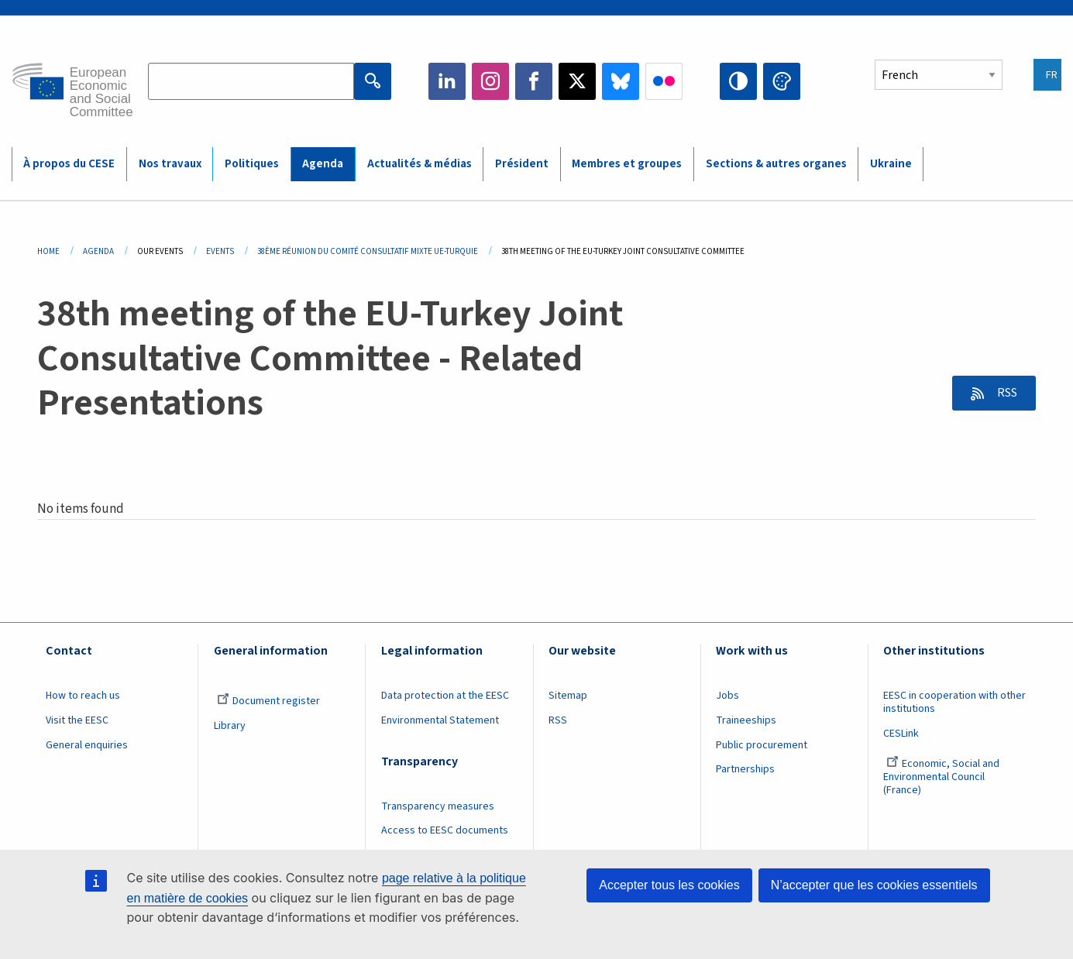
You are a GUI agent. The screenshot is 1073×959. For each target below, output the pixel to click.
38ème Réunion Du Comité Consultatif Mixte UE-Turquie (367, 251)
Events (220, 251)
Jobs (727, 695)
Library (230, 726)
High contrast (738, 81)
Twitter (577, 81)
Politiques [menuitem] (252, 164)
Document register (268, 701)
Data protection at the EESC (445, 695)
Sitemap (568, 695)
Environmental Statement (440, 720)
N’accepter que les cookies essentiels (874, 885)
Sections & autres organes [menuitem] (776, 164)
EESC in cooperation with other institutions (954, 702)
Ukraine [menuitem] (891, 164)
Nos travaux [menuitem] (170, 164)
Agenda (98, 251)
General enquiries (87, 745)
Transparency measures (437, 806)
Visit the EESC (77, 720)
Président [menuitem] (522, 164)
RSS (1004, 392)
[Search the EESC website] (251, 81)
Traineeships (746, 720)
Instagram (490, 81)
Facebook (533, 81)
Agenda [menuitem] (322, 164)
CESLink (901, 733)
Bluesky (620, 81)
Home (48, 251)
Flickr (664, 81)
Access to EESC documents (444, 830)
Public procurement (761, 745)
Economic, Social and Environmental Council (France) (941, 777)
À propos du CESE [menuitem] (69, 164)
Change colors (781, 81)
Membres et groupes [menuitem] (627, 164)
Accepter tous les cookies (669, 885)
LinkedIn (447, 81)
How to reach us (83, 695)
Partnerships (745, 769)
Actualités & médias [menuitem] (419, 164)
